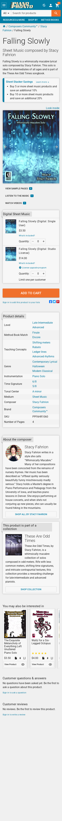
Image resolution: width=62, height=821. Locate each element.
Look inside (52, 108)
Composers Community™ (23, 26)
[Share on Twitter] (54, 302)
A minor (36, 391)
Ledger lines (39, 351)
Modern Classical (42, 371)
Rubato (36, 347)
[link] (21, 5)
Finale (36, 332)
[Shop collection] (13, 544)
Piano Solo (38, 376)
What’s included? (27, 235)
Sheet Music (39, 396)
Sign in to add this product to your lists (21, 302)
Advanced (38, 327)
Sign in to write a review (14, 715)
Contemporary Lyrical (44, 361)
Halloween (38, 366)
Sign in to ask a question (14, 693)
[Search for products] (31, 13)
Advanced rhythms (43, 356)
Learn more (42, 82)
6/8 (34, 381)
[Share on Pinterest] (57, 302)
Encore (36, 337)
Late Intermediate (42, 322)
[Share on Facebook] (50, 302)
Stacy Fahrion (40, 402)
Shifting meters (41, 342)
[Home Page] (4, 26)
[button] (4, 5)
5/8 (34, 386)
